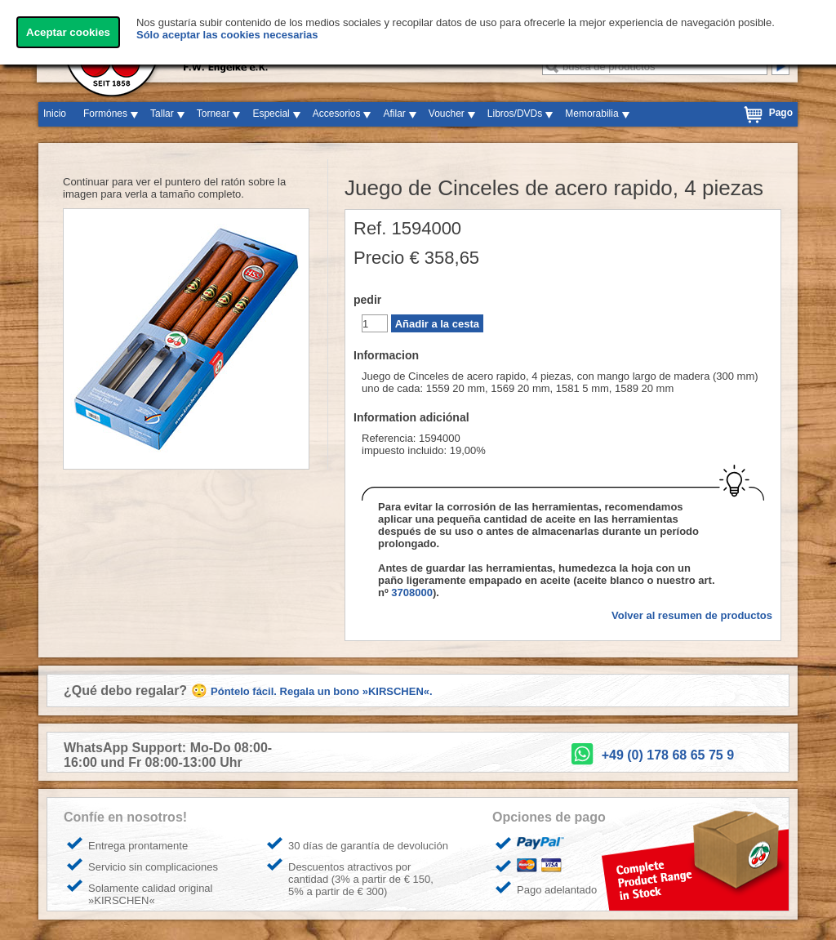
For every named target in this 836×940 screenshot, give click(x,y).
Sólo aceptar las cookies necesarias (227, 35)
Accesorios (337, 113)
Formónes (105, 113)
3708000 (412, 592)
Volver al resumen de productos (691, 615)
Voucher (447, 113)
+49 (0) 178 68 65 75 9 (668, 755)
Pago (781, 112)
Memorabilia (591, 113)
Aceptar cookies (68, 32)
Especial (270, 113)
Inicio (54, 113)
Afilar (394, 113)
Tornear (213, 113)
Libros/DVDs (514, 113)
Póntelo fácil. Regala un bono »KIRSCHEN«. (322, 691)
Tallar (162, 113)
